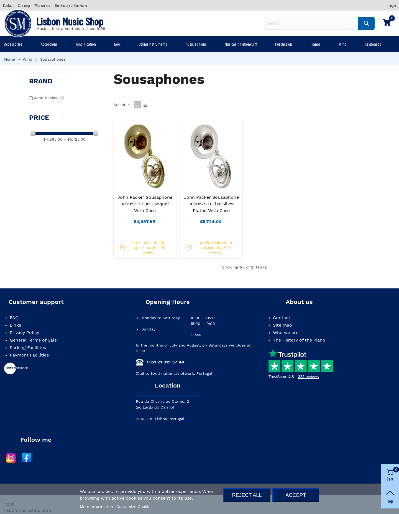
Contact (281, 317)
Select (122, 104)
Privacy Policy (24, 332)
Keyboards (373, 44)
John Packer (49, 97)
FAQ (14, 317)
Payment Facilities (29, 355)
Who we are (285, 332)
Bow (117, 44)
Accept (295, 495)
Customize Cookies (134, 506)
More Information (97, 506)
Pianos (315, 44)
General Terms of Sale (33, 340)
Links (15, 325)
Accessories (13, 44)
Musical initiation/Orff (241, 44)
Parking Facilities (28, 347)
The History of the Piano (299, 340)
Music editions (196, 44)
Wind (342, 44)
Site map (282, 325)
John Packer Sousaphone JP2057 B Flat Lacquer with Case (144, 204)
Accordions (49, 44)
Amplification (86, 44)
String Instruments (153, 44)
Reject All (247, 495)
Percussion (283, 44)
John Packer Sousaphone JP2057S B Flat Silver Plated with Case (211, 204)
